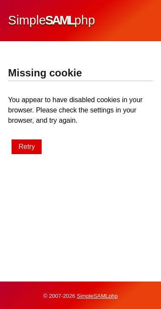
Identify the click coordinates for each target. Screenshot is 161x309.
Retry (26, 146)
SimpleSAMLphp (97, 296)
